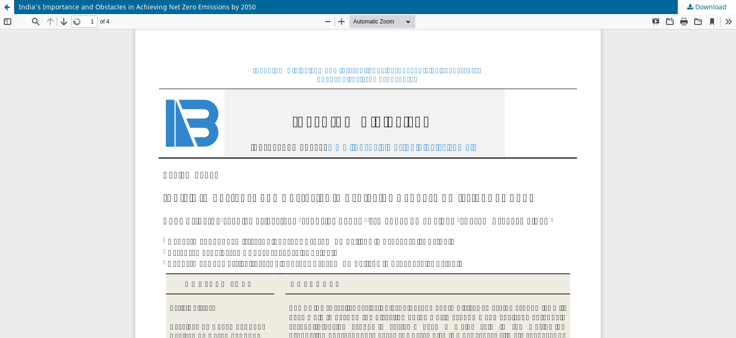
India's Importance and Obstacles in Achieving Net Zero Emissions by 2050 (137, 6)
